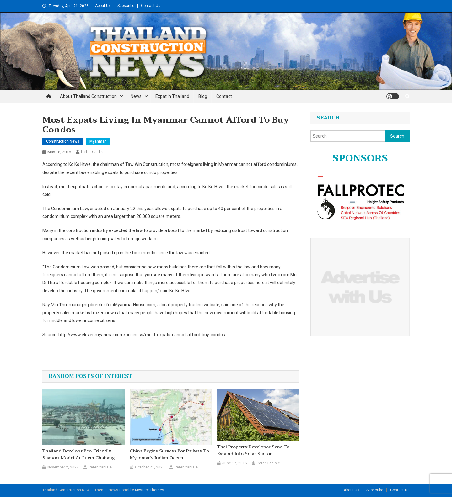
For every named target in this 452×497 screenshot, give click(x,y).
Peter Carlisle (93, 151)
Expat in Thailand (172, 96)
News (136, 96)
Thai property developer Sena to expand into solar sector (253, 450)
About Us (103, 5)
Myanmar (97, 141)
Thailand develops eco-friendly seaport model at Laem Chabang (78, 455)
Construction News (62, 141)
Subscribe (125, 5)
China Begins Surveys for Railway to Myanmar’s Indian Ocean (169, 455)
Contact (224, 96)
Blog (202, 96)
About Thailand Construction (88, 96)
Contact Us (150, 5)
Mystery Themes (149, 490)
